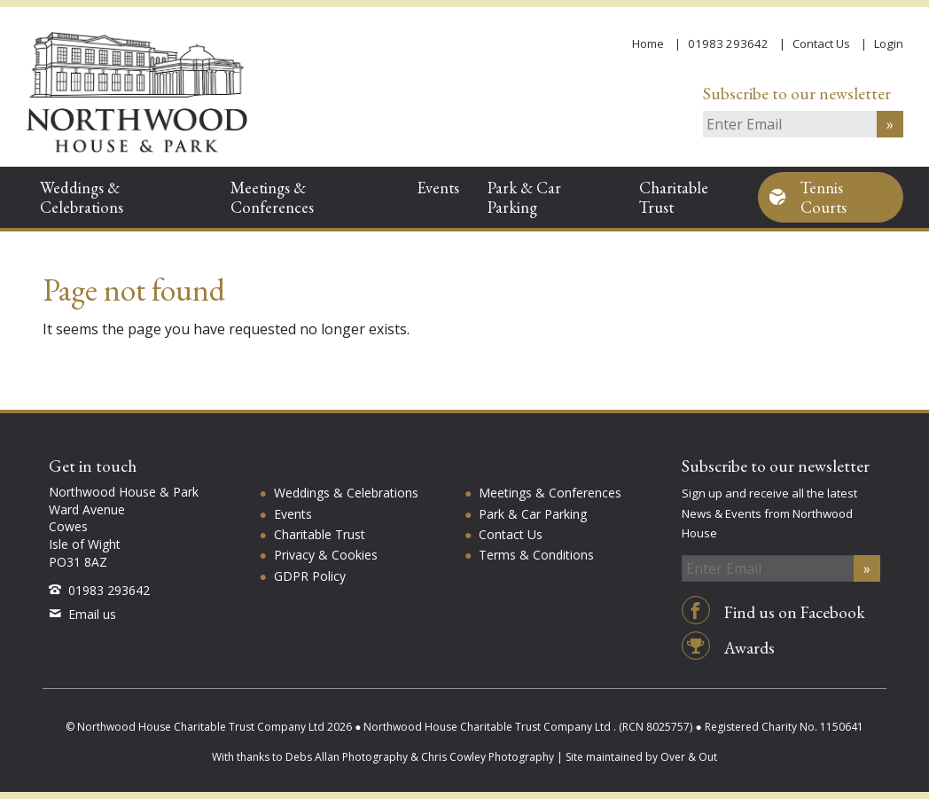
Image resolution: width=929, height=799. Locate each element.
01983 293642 (728, 43)
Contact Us (821, 43)
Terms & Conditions (536, 554)
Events (438, 187)
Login (888, 43)
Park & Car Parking (524, 196)
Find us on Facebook (773, 612)
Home (648, 43)
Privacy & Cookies (326, 554)
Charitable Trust (673, 196)
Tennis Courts (823, 196)
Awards (728, 648)
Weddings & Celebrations (81, 196)
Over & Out (688, 756)
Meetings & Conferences (272, 196)
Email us (82, 614)
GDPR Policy (310, 576)
